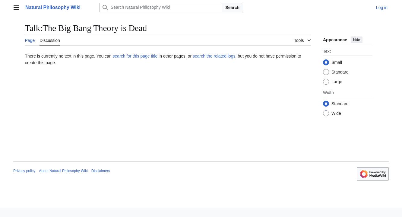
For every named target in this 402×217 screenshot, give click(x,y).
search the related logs (214, 56)
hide (356, 40)
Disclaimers (100, 171)
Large (336, 81)
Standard (340, 72)
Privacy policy (24, 171)
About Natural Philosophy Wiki (63, 171)
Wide (336, 113)
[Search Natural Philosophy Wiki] (161, 7)
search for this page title (135, 56)
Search (232, 7)
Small (336, 62)
